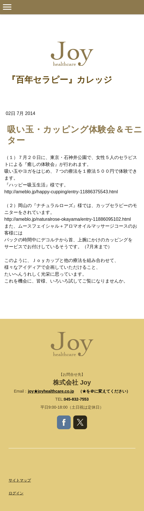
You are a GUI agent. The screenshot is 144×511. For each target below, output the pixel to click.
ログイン (16, 493)
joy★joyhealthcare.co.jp (51, 391)
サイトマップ (20, 480)
